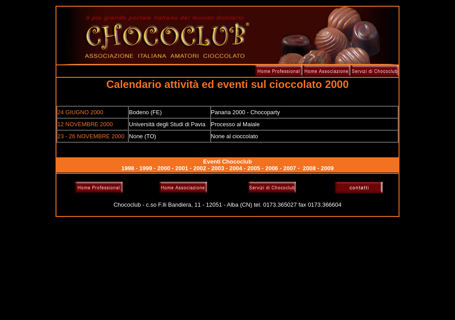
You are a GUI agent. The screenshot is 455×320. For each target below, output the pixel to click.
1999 (146, 168)
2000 (163, 168)
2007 (289, 168)
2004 (235, 168)
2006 (271, 168)
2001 (182, 168)
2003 (217, 168)
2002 (199, 168)
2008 (309, 168)
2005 (253, 168)
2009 (327, 168)
